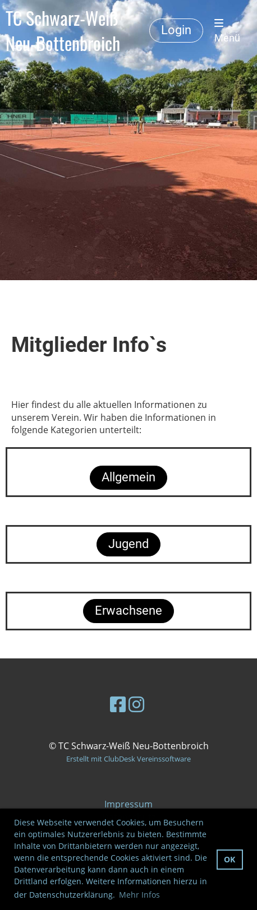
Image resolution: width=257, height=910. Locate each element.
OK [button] (229, 859)
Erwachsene (128, 610)
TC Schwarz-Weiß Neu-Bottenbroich (63, 31)
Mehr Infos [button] (139, 894)
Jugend (128, 544)
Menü (227, 31)
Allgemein (128, 477)
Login (176, 30)
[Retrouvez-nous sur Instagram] (136, 704)
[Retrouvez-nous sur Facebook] (118, 704)
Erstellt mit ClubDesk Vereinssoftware (128, 759)
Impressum (128, 804)
